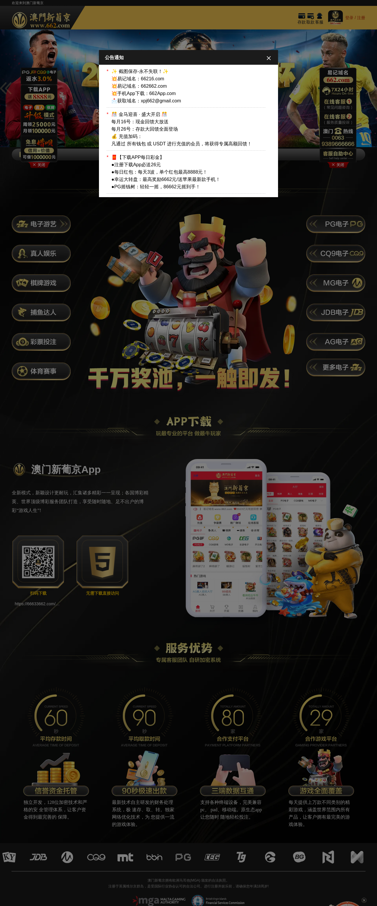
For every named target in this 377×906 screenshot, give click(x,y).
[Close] (268, 57)
